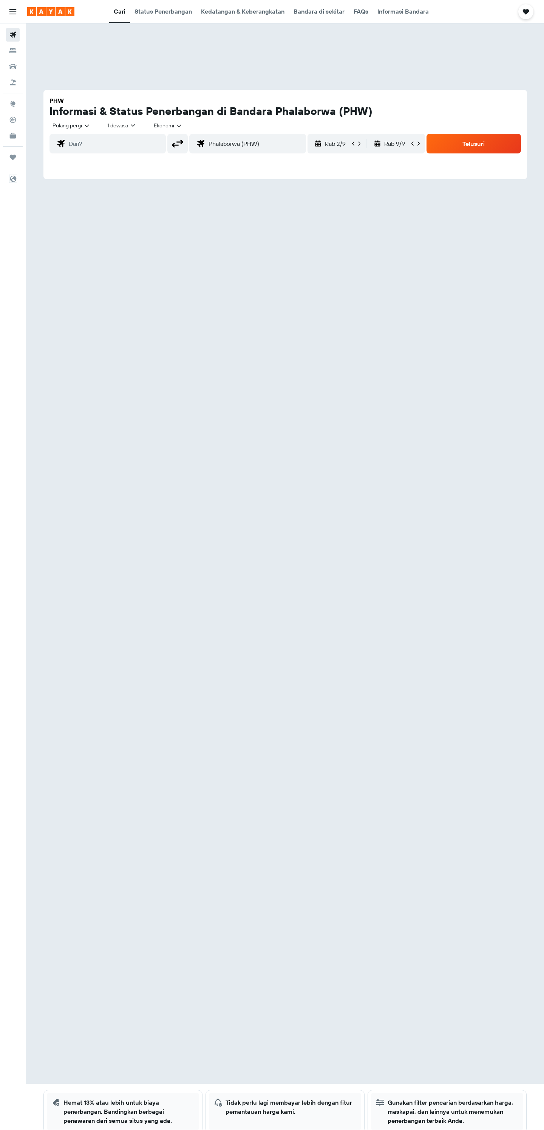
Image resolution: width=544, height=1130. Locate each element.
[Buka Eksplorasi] (13, 103)
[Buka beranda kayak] (50, 11)
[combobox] (71, 125)
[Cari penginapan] (13, 50)
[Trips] (13, 157)
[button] (13, 11)
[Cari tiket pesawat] (13, 34)
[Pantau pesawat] (13, 119)
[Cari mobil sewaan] (13, 66)
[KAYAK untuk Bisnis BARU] (13, 135)
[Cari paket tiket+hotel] (13, 82)
